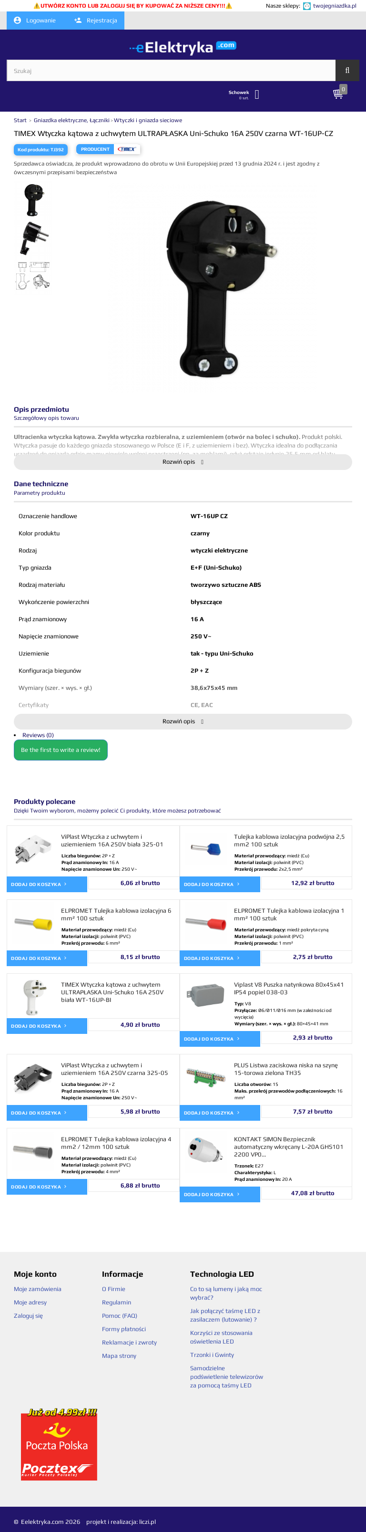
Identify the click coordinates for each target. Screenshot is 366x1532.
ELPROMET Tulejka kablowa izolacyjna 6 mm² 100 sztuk (116, 914)
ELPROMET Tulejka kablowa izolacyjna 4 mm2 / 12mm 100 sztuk (116, 1143)
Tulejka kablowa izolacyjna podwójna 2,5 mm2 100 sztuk (289, 840)
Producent (95, 149)
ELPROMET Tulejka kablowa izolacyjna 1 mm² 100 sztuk (289, 914)
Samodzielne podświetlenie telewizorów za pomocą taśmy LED (226, 1377)
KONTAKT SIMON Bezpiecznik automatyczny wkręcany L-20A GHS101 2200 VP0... (289, 1147)
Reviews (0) (38, 735)
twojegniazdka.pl (334, 5)
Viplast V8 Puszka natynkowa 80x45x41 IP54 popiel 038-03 (289, 988)
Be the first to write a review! (61, 749)
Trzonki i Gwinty (212, 1354)
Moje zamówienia (37, 1288)
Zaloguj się (28, 1315)
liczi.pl (147, 1521)
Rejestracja (95, 20)
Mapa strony (119, 1355)
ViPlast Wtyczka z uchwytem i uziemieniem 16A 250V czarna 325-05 (114, 1069)
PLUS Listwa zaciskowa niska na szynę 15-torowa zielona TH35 (286, 1069)
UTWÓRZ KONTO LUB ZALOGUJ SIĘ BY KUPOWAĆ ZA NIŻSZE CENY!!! (133, 5)
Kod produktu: (34, 149)
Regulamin (116, 1302)
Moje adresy (30, 1302)
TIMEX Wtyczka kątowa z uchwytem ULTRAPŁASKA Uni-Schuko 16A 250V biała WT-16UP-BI (112, 992)
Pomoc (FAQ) (119, 1315)
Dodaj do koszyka (39, 883)
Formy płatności (124, 1329)
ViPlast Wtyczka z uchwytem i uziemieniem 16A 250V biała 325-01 (112, 840)
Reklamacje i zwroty (129, 1342)
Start (21, 120)
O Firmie (113, 1288)
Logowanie (35, 20)
